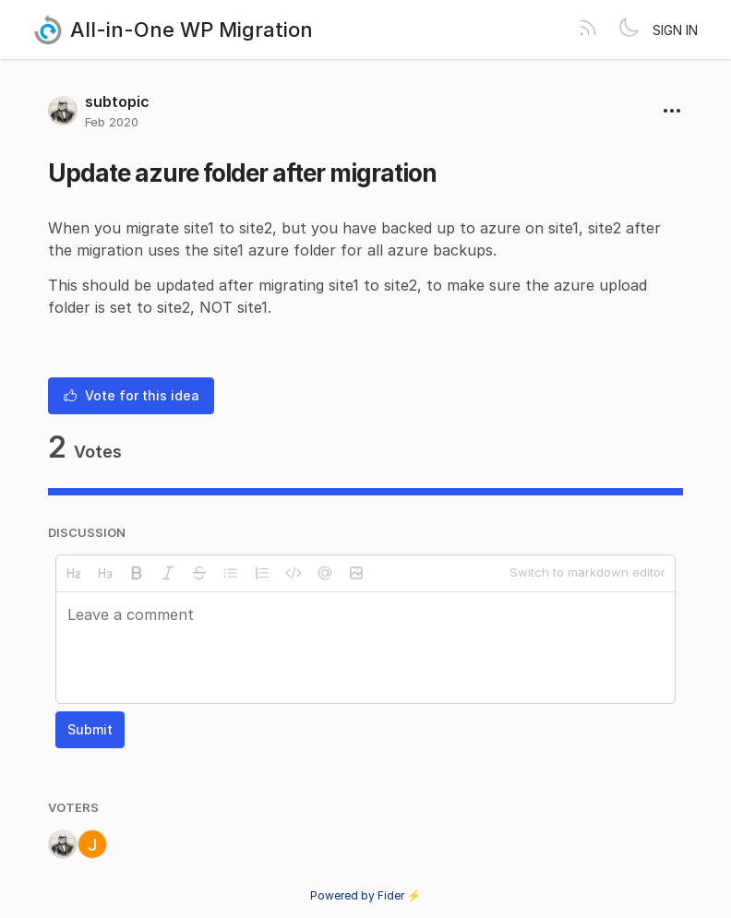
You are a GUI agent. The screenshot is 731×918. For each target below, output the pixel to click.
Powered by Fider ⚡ (365, 895)
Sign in (675, 30)
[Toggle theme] (628, 29)
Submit (90, 729)
